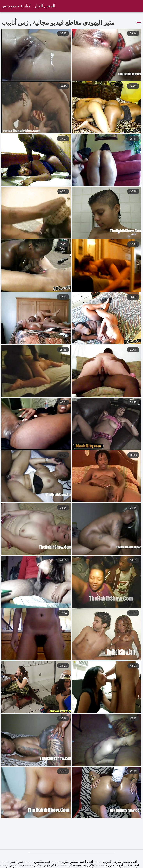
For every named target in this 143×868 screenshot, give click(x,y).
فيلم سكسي (41, 862)
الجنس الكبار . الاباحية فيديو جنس (28, 6)
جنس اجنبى (16, 865)
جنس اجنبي (16, 862)
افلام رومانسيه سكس (81, 865)
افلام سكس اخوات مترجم (122, 865)
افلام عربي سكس (45, 865)
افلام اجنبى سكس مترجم (76, 862)
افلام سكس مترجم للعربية (119, 862)
